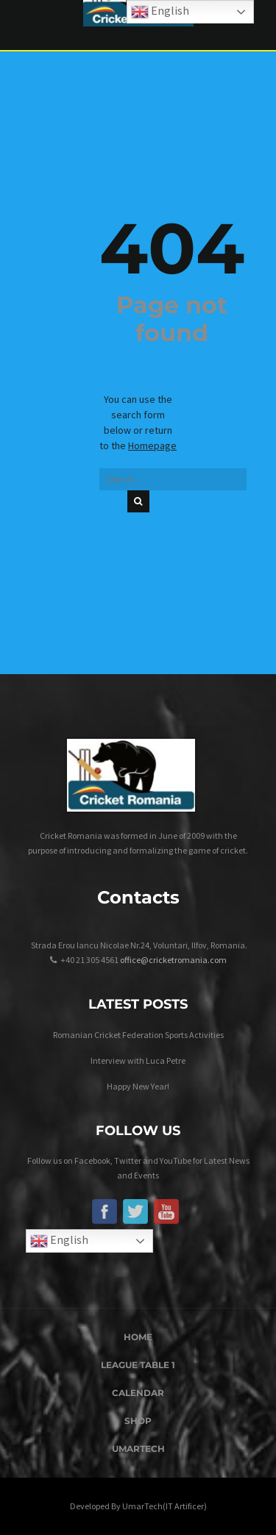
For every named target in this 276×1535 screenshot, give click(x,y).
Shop (138, 1420)
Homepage (152, 445)
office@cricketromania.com (173, 959)
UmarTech (138, 1448)
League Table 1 (138, 1364)
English (59, 1241)
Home (138, 1336)
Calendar (138, 1392)
